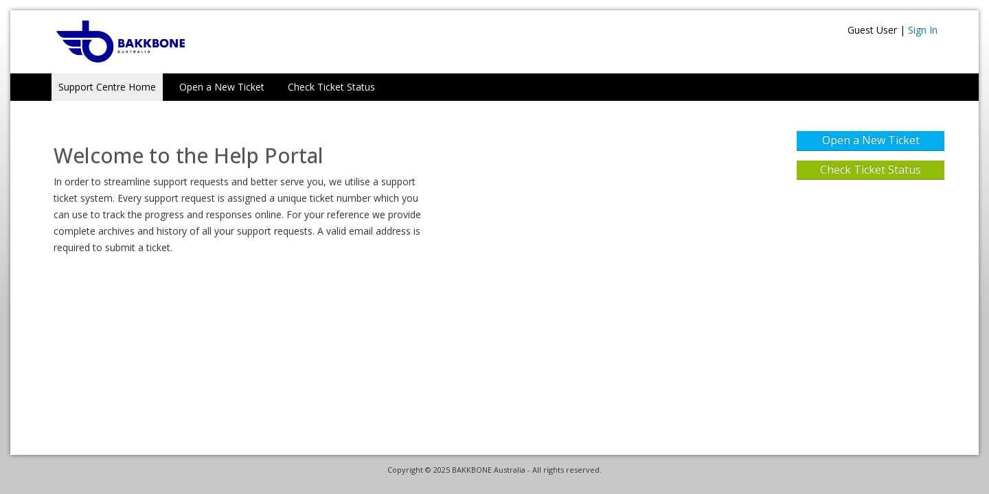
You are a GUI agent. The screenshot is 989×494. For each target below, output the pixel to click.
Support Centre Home (107, 86)
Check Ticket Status (331, 86)
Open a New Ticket (221, 86)
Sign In (922, 29)
